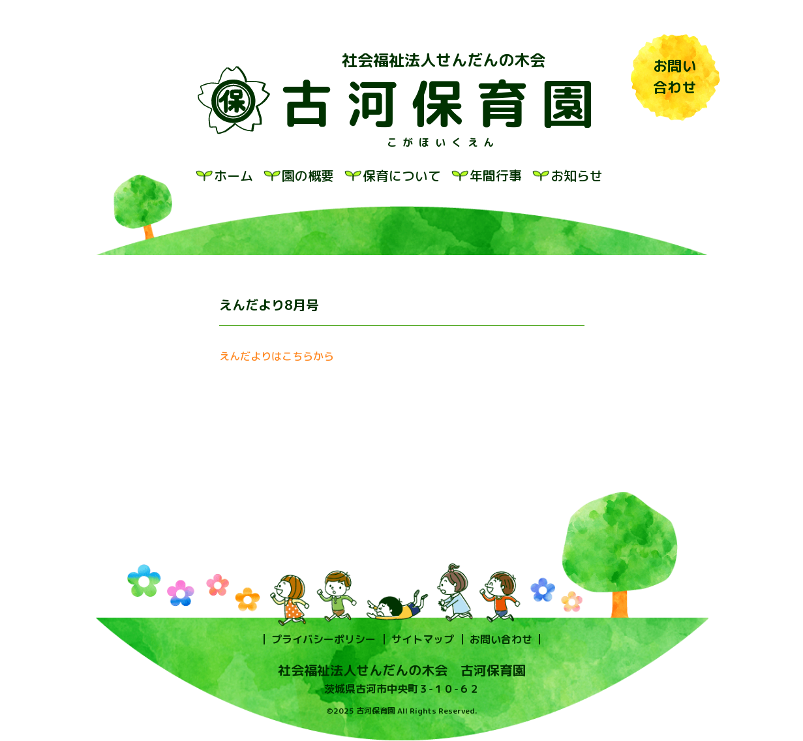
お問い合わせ (501, 639)
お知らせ (577, 175)
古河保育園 (443, 103)
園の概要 (308, 175)
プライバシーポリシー (323, 639)
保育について (402, 175)
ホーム (233, 175)
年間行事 (496, 175)
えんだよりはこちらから (276, 356)
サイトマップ (422, 639)
